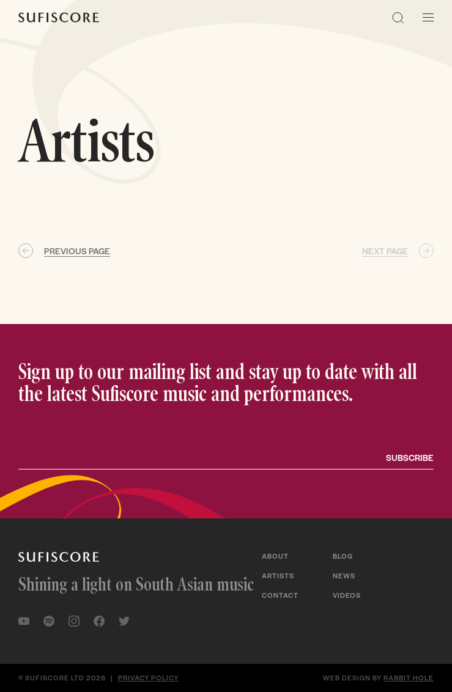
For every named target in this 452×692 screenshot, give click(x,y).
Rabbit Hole (408, 677)
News (344, 575)
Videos (347, 594)
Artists (278, 575)
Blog (343, 555)
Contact (280, 594)
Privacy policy (148, 677)
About (275, 555)
